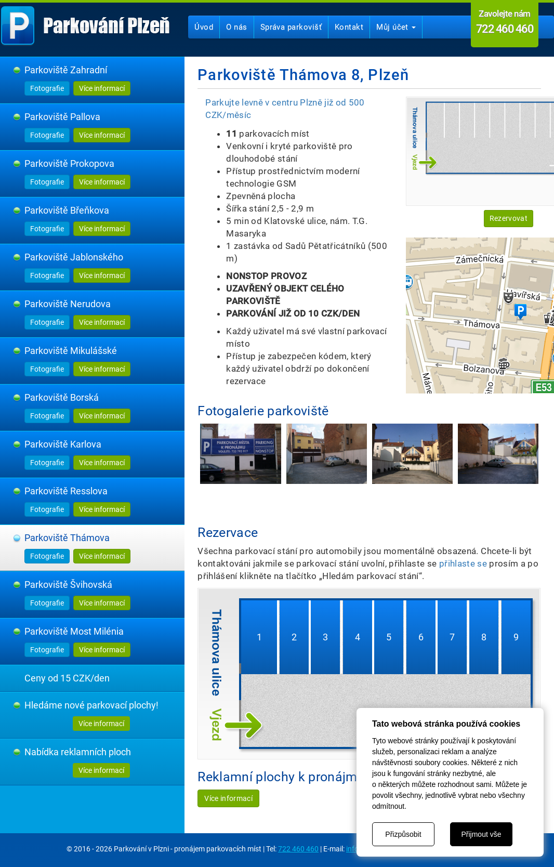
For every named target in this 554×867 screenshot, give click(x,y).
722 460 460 (298, 849)
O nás (236, 27)
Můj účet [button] (396, 27)
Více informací (102, 88)
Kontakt (349, 27)
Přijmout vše (481, 834)
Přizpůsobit (403, 834)
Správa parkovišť (291, 27)
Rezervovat (508, 218)
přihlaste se (463, 563)
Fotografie (47, 88)
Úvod (203, 27)
